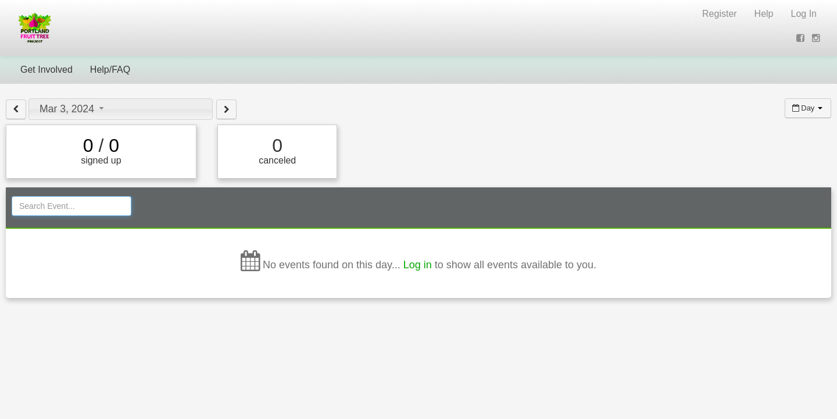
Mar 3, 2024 (73, 109)
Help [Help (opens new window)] (764, 14)
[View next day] (226, 109)
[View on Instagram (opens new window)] (817, 38)
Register (719, 14)
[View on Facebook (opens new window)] (801, 38)
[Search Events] (71, 206)
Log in (417, 265)
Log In (804, 14)
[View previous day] (16, 109)
